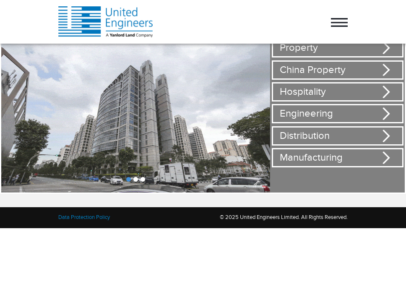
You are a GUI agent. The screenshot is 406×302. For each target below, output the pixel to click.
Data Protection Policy (84, 217)
